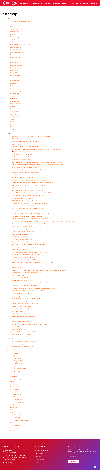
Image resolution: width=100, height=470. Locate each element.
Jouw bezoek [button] (25, 3)
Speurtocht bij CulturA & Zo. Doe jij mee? (23, 308)
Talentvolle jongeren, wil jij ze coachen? (22, 231)
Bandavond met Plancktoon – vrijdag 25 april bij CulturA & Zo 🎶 (30, 213)
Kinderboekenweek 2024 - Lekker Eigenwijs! (24, 316)
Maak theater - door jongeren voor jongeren (24, 285)
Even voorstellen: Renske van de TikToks (23, 226)
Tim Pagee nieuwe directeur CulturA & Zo (23, 157)
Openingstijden (14, 111)
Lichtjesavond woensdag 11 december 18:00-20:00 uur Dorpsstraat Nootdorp (33, 288)
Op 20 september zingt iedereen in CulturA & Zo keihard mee (29, 180)
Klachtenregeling (15, 109)
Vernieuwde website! (17, 311)
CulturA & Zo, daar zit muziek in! (20, 329)
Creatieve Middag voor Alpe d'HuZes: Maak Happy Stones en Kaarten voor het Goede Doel (37, 229)
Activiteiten (13, 88)
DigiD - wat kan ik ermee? (18, 319)
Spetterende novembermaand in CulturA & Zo (24, 303)
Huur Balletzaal (14, 73)
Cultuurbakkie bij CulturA (18, 144)
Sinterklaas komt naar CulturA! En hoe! (22, 154)
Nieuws (85, 3)
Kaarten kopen (14, 101)
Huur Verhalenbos (15, 47)
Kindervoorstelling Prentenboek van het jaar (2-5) (26, 272)
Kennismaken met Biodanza (19, 211)
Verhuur (71, 3)
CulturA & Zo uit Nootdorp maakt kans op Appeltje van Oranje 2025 (31, 193)
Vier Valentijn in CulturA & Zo (19, 267)
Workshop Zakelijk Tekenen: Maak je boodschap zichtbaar (28, 208)
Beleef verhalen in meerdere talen (21, 249)
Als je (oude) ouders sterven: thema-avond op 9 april (26, 327)
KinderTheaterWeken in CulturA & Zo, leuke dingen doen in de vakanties (32, 262)
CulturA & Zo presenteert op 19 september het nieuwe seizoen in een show (32, 188)
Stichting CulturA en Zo (17, 42)
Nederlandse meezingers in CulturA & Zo (23, 280)
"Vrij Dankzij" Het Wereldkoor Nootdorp (22, 21)
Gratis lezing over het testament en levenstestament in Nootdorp (30, 136)
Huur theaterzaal (15, 80)
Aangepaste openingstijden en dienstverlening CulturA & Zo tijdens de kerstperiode (35, 149)
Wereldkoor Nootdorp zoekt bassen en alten (24, 172)
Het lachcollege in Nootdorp (19, 296)
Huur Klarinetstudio (16, 65)
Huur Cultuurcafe (15, 57)
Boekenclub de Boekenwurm (19, 265)
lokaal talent (14, 31)
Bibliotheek (56, 3)
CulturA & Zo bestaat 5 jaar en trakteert (23, 314)
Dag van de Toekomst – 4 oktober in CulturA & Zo (25, 177)
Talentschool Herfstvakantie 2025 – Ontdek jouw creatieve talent (30, 203)
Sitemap (12, 381)
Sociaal (12, 39)
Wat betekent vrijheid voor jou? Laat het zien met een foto (28, 224)
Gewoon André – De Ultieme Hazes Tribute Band (25, 167)
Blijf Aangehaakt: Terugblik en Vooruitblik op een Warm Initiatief (30, 252)
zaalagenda (17, 417)
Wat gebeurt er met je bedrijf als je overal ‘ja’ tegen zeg (27, 242)
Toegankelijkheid (15, 96)
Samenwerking (14, 37)
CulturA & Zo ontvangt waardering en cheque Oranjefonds (28, 185)
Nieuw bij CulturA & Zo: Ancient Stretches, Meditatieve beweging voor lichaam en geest (36, 175)
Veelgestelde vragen (16, 91)
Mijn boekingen (14, 86)
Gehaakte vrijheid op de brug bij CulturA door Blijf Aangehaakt (29, 218)
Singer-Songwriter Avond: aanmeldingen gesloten (25, 247)
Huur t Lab (13, 60)
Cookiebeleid (14, 106)
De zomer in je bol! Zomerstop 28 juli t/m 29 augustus (27, 190)
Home (12, 387)
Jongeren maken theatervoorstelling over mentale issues (28, 195)
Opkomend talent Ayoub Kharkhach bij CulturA (25, 141)
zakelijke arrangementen (21, 420)
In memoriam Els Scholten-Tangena (21, 239)
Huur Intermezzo (15, 62)
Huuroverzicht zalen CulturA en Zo (20, 44)
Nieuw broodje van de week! (19, 236)
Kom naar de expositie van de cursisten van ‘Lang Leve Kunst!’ (29, 324)
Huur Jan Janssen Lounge (17, 52)
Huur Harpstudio (15, 67)
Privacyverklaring (15, 103)
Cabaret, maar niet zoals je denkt (21, 301)
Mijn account (14, 83)
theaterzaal (17, 415)
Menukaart (17, 425)
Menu (11, 26)
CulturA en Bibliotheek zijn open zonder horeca (25, 146)
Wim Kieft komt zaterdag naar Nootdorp (23, 257)
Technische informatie (16, 29)
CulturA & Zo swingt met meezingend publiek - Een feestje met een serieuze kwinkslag (36, 162)
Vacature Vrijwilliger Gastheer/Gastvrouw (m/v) (25, 341)
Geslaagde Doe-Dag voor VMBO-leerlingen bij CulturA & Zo (28, 244)
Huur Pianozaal (14, 70)
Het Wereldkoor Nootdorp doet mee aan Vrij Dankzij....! (27, 216)
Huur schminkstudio (16, 75)
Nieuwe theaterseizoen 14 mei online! (22, 198)
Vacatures (93, 3)
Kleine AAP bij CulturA (17, 139)
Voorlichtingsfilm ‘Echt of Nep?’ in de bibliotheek (25, 298)
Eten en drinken (14, 93)
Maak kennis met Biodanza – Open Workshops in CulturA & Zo (29, 170)
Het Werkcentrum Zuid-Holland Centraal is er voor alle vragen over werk (32, 182)
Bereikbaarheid (14, 98)
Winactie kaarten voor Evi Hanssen (21, 334)
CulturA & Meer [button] (38, 3)
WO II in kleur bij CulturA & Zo (19, 275)
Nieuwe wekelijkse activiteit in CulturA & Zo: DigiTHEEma (27, 254)
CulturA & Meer (14, 116)
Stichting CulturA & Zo (16, 371)
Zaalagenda (14, 78)
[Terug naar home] (10, 3)
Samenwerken (18, 394)
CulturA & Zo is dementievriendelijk (21, 321)
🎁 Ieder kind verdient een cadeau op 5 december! (26, 152)
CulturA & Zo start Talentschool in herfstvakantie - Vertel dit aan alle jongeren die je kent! (37, 164)
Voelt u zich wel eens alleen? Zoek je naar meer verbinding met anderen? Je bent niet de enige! (39, 270)
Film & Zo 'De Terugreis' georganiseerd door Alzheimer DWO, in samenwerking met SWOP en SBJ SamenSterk (43, 221)
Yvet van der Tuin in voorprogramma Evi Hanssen (25, 332)
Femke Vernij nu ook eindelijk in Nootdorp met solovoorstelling (29, 283)
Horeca (78, 3)
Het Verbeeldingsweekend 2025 (20, 159)
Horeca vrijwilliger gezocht (19, 344)
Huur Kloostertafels (16, 49)
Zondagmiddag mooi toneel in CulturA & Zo (24, 260)
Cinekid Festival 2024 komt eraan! (21, 306)
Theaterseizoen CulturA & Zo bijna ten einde (24, 200)
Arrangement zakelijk (16, 24)
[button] (95, 467)
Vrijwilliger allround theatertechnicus (22, 346)
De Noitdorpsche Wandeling (19, 234)
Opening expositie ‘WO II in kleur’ (21, 278)
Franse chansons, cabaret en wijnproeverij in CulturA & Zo (28, 290)
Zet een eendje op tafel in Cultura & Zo (22, 206)
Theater (47, 3)
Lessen (64, 3)
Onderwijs (13, 34)
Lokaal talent (18, 399)
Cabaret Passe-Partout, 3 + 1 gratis (21, 293)
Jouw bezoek (14, 114)
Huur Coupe (13, 55)
